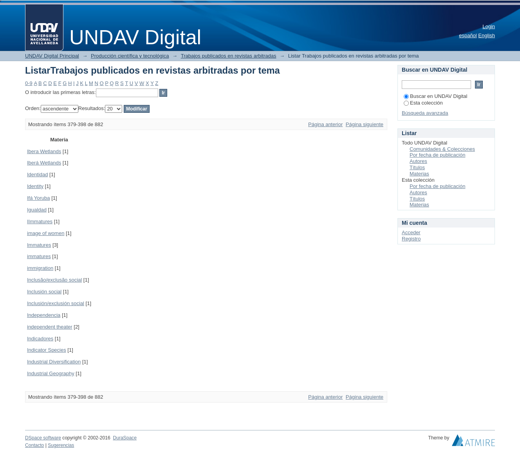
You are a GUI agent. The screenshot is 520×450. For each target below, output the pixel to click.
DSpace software (43, 438)
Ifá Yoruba (38, 198)
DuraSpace (124, 438)
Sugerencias (61, 445)
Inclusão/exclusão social (54, 280)
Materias (419, 174)
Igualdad (37, 210)
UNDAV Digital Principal (52, 56)
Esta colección (423, 103)
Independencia (43, 315)
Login (488, 26)
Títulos (417, 167)
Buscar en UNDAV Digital (435, 96)
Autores (418, 161)
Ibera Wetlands (44, 151)
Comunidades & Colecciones (442, 149)
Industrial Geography (50, 373)
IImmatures (39, 221)
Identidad (37, 174)
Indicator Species (46, 350)
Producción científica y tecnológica (130, 56)
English (486, 35)
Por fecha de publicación (437, 155)
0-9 (28, 83)
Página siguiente (364, 124)
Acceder (411, 232)
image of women (45, 233)
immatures (39, 256)
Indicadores (40, 339)
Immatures (39, 245)
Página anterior (325, 124)
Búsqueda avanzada (425, 113)
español (468, 35)
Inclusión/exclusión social (55, 303)
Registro (411, 239)
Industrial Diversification (54, 362)
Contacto (34, 445)
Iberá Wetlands (44, 163)
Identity (35, 186)
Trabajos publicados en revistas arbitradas (228, 56)
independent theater (49, 327)
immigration (40, 268)
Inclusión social (44, 292)
